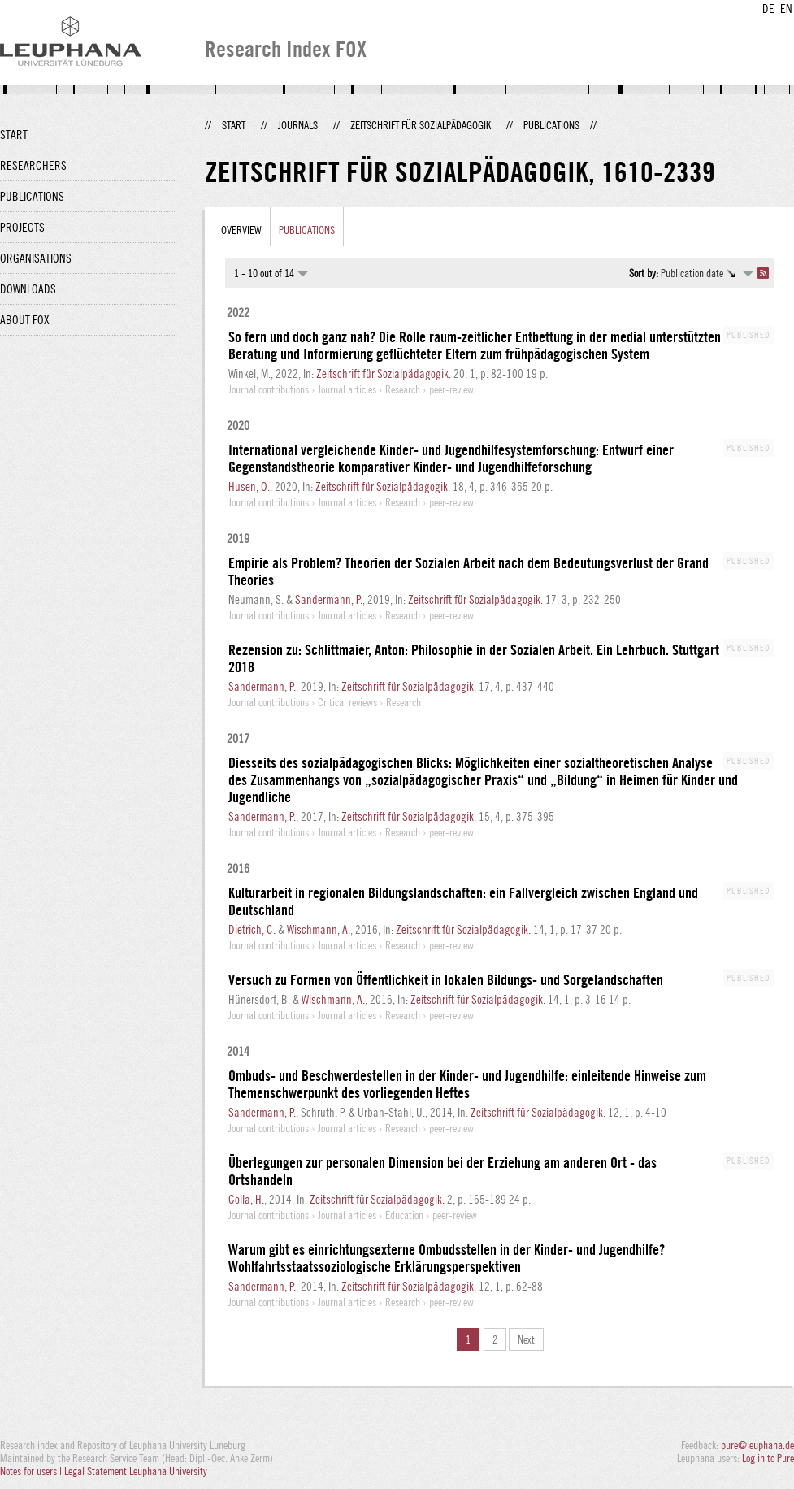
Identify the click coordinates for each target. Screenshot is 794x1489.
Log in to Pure (768, 1458)
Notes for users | (32, 1471)
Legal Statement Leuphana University (135, 1471)
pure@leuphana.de (757, 1445)
